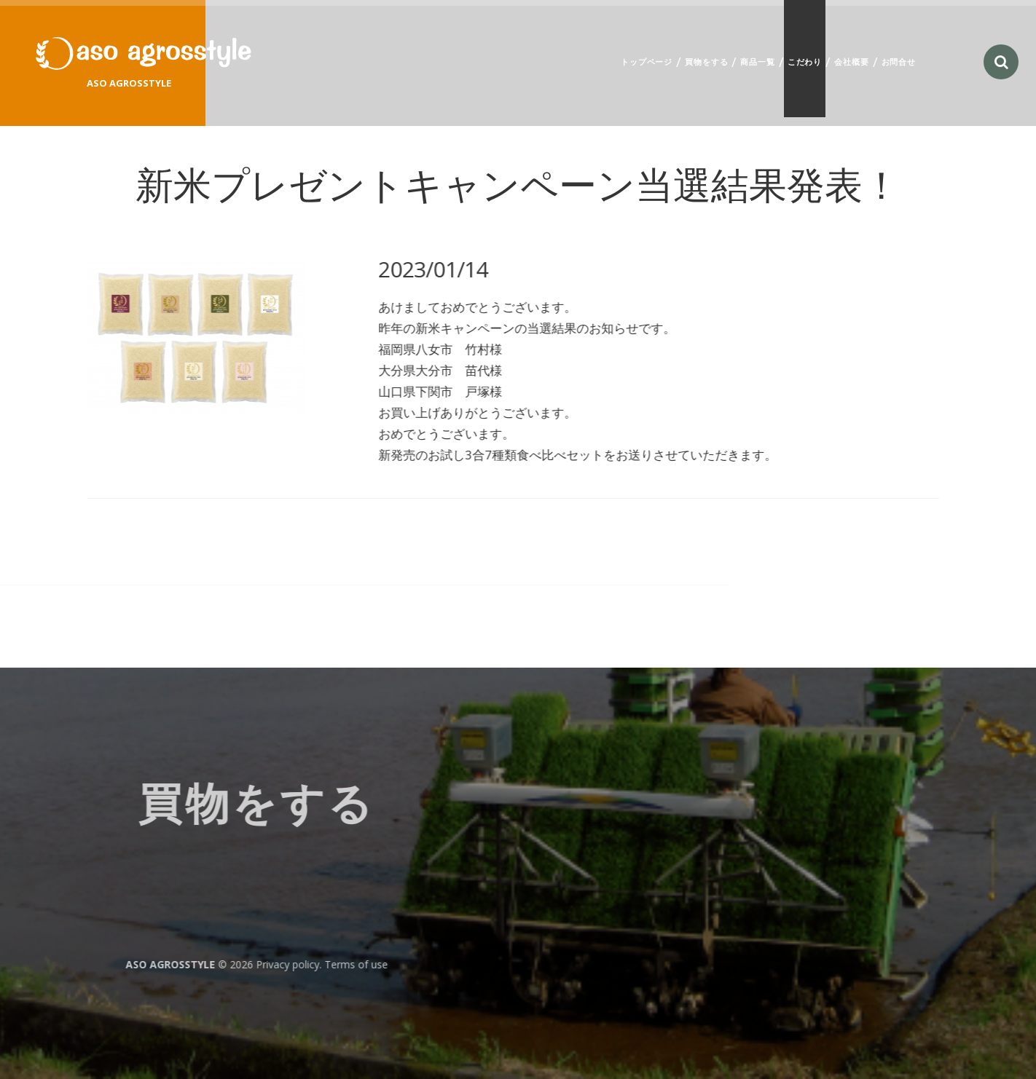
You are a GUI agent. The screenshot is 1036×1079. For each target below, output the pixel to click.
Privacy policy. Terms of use (79, 964)
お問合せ (899, 61)
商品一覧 (757, 61)
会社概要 (851, 61)
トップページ (646, 61)
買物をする (706, 61)
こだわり (805, 61)
